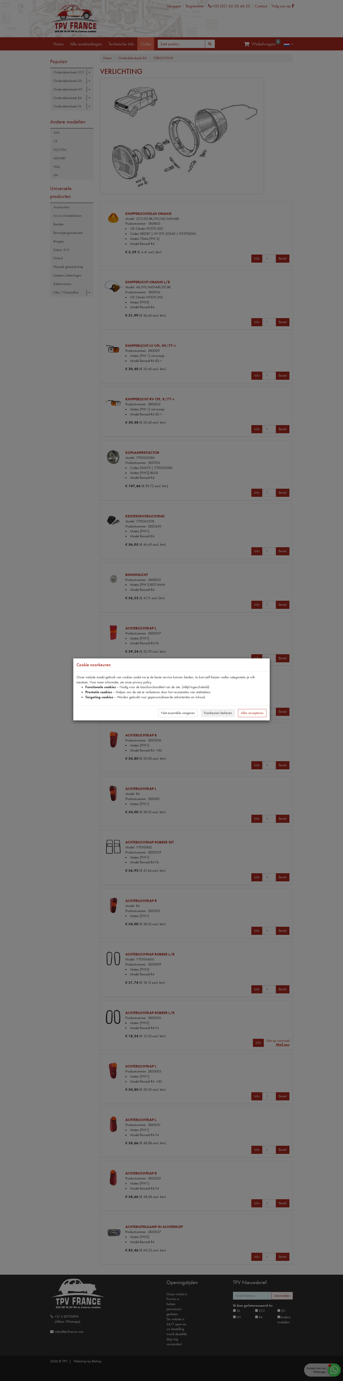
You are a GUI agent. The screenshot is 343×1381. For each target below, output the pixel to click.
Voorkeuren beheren (218, 713)
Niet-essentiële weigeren (178, 713)
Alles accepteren (252, 713)
